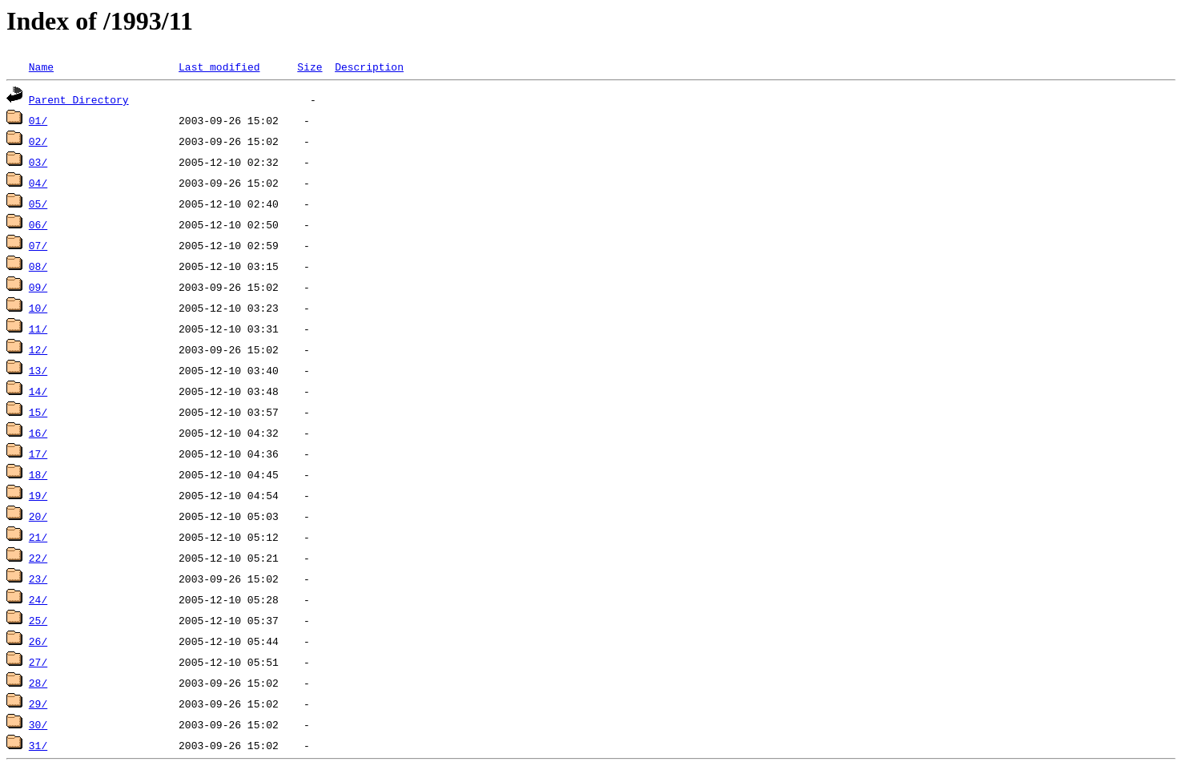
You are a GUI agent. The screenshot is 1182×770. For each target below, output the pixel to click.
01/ (38, 120)
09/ (38, 287)
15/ (38, 412)
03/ (38, 162)
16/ (38, 432)
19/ (38, 495)
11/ (38, 328)
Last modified (219, 66)
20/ (38, 516)
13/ (38, 370)
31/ (38, 745)
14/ (38, 391)
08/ (38, 266)
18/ (38, 474)
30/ (38, 724)
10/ (38, 307)
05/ (38, 203)
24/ (38, 599)
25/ (38, 620)
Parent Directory (79, 99)
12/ (38, 349)
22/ (38, 557)
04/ (38, 182)
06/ (38, 224)
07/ (38, 245)
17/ (38, 453)
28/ (38, 682)
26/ (38, 641)
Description (369, 66)
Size (309, 66)
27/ (38, 662)
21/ (38, 537)
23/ (38, 578)
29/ (38, 703)
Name (41, 66)
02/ (38, 141)
